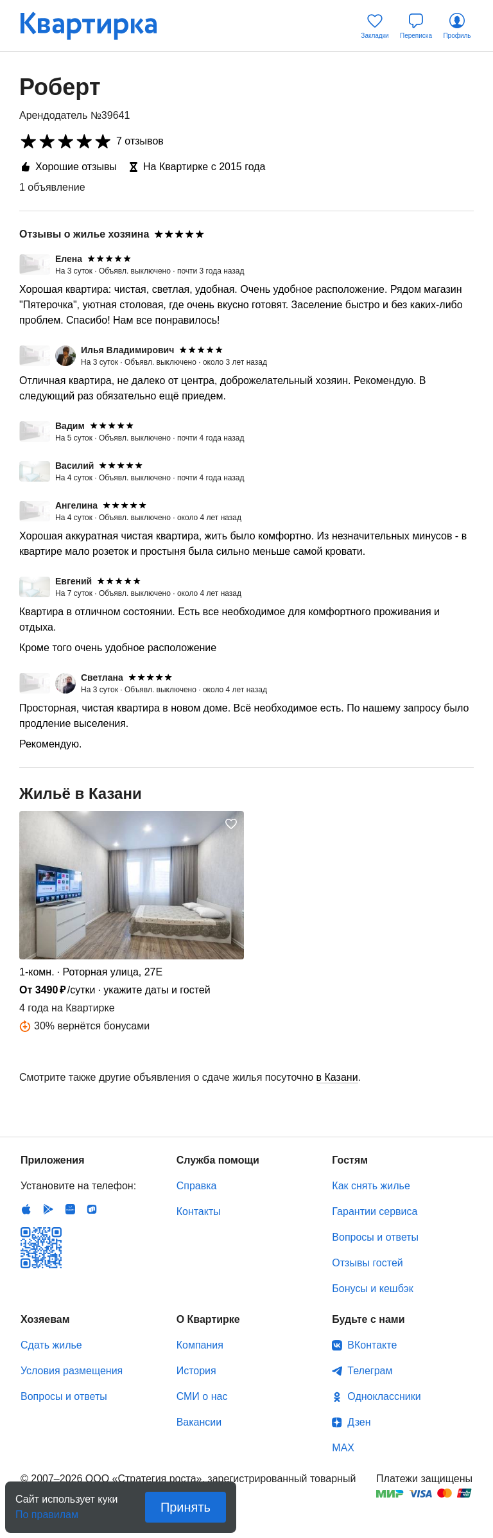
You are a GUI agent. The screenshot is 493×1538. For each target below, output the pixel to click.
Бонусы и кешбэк (372, 1288)
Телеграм (369, 1370)
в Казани (337, 1077)
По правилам (46, 1510)
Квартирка (98, 26)
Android (48, 1209)
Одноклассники (383, 1396)
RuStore (92, 1209)
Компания (200, 1345)
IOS (26, 1209)
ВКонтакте (372, 1345)
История (196, 1370)
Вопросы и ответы (375, 1237)
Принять (185, 1507)
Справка (197, 1185)
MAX (343, 1447)
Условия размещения (72, 1370)
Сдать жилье (51, 1345)
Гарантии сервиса (374, 1211)
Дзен (358, 1422)
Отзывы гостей (367, 1262)
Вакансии (199, 1422)
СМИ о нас (202, 1396)
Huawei (70, 1209)
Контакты (199, 1211)
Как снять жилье (371, 1185)
